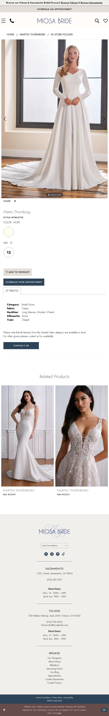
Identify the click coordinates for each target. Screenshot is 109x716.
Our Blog (54, 672)
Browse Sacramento (91, 2)
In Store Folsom (62, 34)
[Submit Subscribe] (65, 545)
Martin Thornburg (32, 34)
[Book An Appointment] (54, 9)
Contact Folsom (54, 682)
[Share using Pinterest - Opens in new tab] (15, 201)
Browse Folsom (69, 2)
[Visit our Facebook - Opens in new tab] (46, 554)
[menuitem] (12, 21)
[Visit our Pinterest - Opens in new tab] (57, 554)
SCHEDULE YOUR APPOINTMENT (24, 282)
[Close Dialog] (4, 709)
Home (10, 34)
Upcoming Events (55, 668)
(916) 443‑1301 (54, 579)
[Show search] (97, 21)
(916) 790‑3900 (54, 622)
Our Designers (55, 658)
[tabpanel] (54, 118)
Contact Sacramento (54, 679)
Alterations (54, 665)
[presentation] (27, 436)
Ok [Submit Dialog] (104, 709)
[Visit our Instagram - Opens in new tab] (52, 554)
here (59, 713)
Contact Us (21, 345)
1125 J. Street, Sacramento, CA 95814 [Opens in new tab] (55, 573)
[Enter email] (54, 545)
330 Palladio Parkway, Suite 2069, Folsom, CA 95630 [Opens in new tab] (54, 615)
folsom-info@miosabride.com (54, 625)
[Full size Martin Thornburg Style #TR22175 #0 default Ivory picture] (54, 118)
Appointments (54, 675)
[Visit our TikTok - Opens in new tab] (63, 554)
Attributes (12, 291)
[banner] (54, 20)
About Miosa (55, 661)
